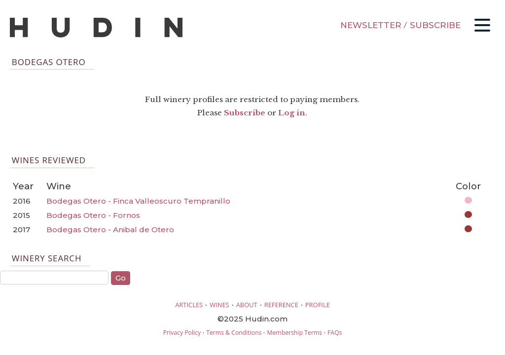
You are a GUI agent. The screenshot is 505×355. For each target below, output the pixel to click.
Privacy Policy (182, 332)
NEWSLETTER (370, 25)
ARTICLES (189, 304)
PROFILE (317, 304)
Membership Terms (294, 332)
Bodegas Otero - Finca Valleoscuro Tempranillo (138, 201)
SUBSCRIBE (435, 25)
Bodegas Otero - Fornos (93, 215)
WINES (219, 304)
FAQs (334, 332)
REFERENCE (281, 304)
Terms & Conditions (233, 332)
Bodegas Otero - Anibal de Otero (110, 229)
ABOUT (246, 304)
